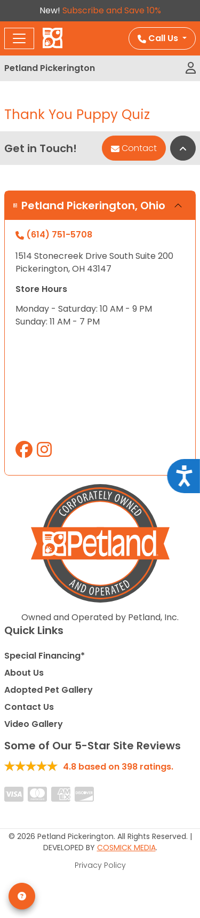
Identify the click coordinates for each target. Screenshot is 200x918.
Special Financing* (44, 656)
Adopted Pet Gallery (48, 690)
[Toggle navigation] (19, 38)
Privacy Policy (100, 865)
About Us (24, 673)
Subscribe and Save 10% (111, 10)
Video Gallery (33, 724)
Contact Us (29, 707)
